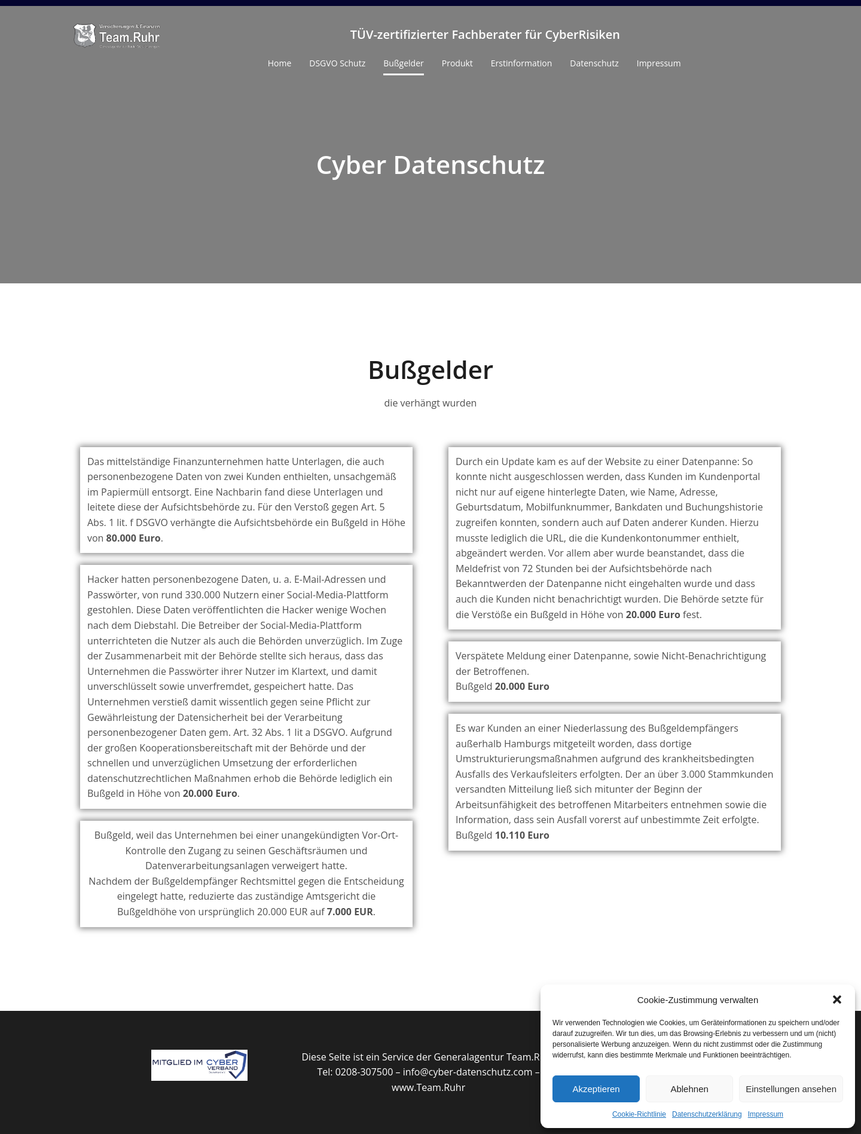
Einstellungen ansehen (791, 1089)
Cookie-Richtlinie (639, 1114)
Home (280, 63)
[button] (837, 999)
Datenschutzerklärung (707, 1114)
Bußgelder (403, 63)
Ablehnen (689, 1089)
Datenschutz (594, 63)
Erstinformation (521, 63)
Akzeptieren (595, 1089)
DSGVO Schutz (337, 63)
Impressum (765, 1114)
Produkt (457, 63)
